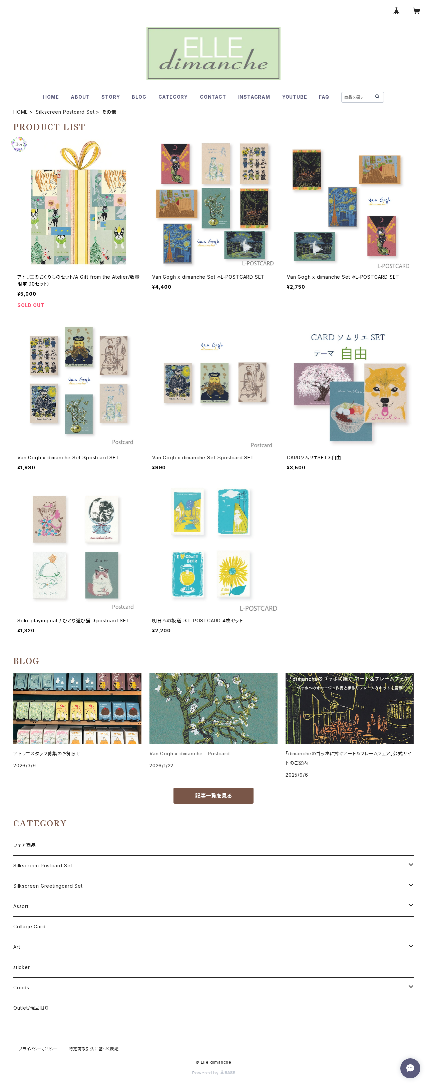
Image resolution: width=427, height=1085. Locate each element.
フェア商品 (24, 845)
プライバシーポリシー (38, 1048)
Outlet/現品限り (31, 1008)
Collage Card (29, 926)
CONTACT (213, 97)
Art (16, 947)
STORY (110, 97)
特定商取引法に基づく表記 (94, 1048)
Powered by (213, 1072)
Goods (21, 987)
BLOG (139, 97)
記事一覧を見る (213, 795)
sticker (21, 967)
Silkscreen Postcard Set (65, 112)
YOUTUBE (294, 97)
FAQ (324, 97)
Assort (21, 906)
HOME (51, 97)
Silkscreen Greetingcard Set (48, 886)
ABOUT (80, 97)
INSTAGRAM (254, 97)
